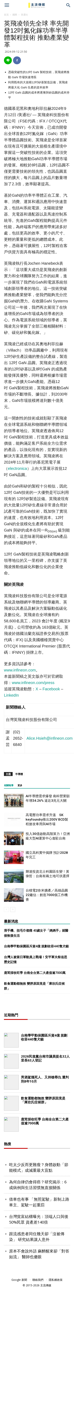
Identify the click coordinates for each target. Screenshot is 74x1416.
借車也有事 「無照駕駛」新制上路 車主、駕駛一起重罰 (39, 1328)
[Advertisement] (37, 1068)
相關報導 (8, 785)
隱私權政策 (56, 1406)
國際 (14, 14)
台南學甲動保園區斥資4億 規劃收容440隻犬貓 (36, 946)
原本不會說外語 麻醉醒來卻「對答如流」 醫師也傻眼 (39, 1380)
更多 (20, 785)
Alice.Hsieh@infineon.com (49, 738)
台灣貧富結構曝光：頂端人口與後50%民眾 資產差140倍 (38, 1346)
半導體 (19, 774)
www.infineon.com (20, 670)
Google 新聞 (19, 1406)
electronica (17, 468)
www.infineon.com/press (33, 682)
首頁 (6, 14)
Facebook (51, 689)
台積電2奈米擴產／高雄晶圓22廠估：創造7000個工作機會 (47, 894)
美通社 (24, 14)
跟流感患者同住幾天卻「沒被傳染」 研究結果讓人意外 (36, 1363)
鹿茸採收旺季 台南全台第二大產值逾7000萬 (35, 973)
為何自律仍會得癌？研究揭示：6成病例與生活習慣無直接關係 (38, 1311)
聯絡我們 (37, 1406)
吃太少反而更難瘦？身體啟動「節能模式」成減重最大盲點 (38, 1294)
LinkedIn (11, 695)
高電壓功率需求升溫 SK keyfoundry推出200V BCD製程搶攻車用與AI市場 (47, 819)
